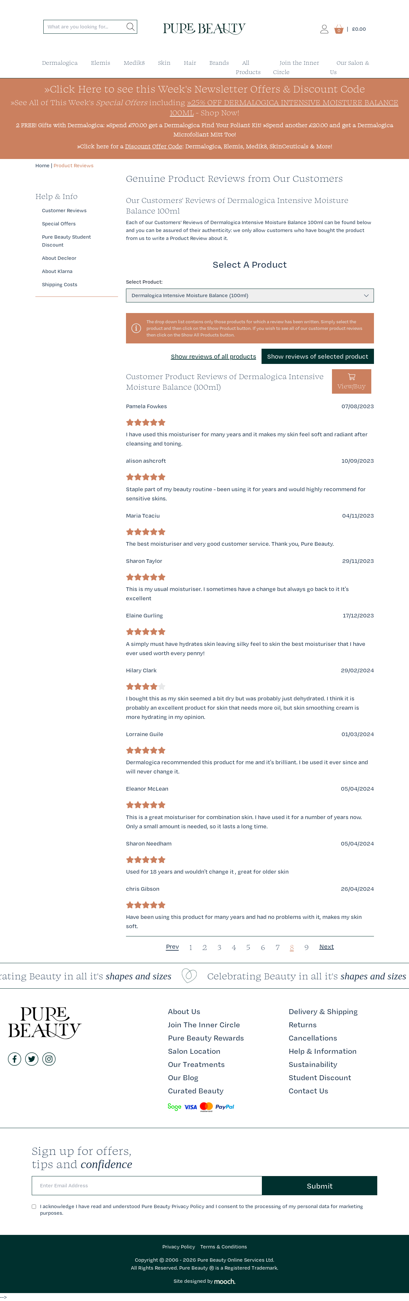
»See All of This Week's (79, 102)
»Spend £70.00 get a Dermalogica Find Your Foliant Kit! (183, 125)
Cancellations (313, 1037)
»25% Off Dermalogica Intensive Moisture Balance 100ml (284, 107)
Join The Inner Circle (204, 1024)
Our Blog (183, 1077)
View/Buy (352, 382)
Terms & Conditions (223, 1246)
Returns (303, 1024)
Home (42, 165)
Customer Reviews (64, 210)
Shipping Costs (59, 284)
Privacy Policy (178, 1246)
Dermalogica (60, 62)
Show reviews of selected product (317, 356)
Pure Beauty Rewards (206, 1037)
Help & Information (323, 1050)
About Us (184, 1011)
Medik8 (134, 62)
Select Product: (144, 281)
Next (326, 946)
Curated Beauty (196, 1090)
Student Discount (320, 1077)
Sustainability (313, 1064)
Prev (172, 946)
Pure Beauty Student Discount (66, 240)
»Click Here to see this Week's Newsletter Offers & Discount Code (204, 89)
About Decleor (59, 258)
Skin (164, 62)
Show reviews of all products (213, 356)
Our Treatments (196, 1064)
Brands (219, 62)
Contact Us (308, 1090)
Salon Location (194, 1050)
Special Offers (59, 223)
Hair (190, 62)
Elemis (100, 62)
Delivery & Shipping (323, 1011)
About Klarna (57, 271)
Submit (320, 1185)
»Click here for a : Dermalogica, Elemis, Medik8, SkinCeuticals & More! (204, 146)
